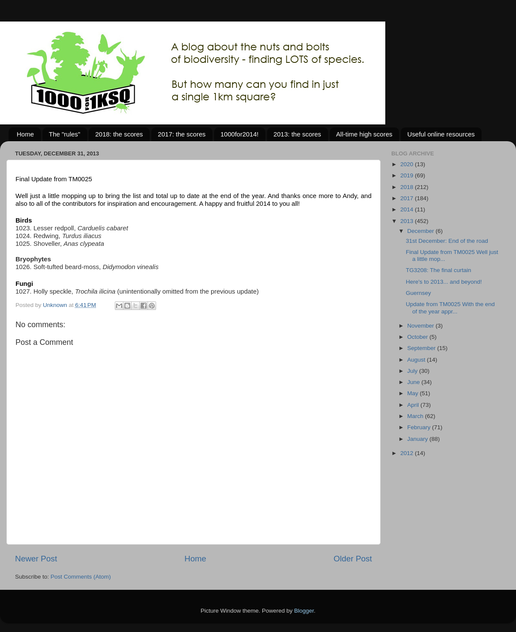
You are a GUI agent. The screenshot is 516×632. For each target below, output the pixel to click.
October (418, 337)
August (417, 359)
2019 (407, 175)
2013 (407, 221)
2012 (407, 453)
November (421, 325)
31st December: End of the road (447, 241)
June (414, 382)
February (419, 427)
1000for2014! (239, 134)
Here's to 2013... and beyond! (444, 282)
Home (25, 134)
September (422, 348)
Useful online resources (441, 134)
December (421, 231)
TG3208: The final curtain (438, 270)
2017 (407, 198)
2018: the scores (119, 134)
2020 (407, 164)
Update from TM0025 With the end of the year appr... (450, 307)
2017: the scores (182, 134)
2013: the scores (297, 134)
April (414, 405)
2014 (407, 209)
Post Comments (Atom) (81, 576)
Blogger (304, 610)
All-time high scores (364, 134)
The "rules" (64, 134)
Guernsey (418, 293)
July (413, 371)
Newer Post (36, 558)
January (418, 439)
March (416, 416)
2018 (407, 187)
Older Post (353, 558)
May (413, 393)
